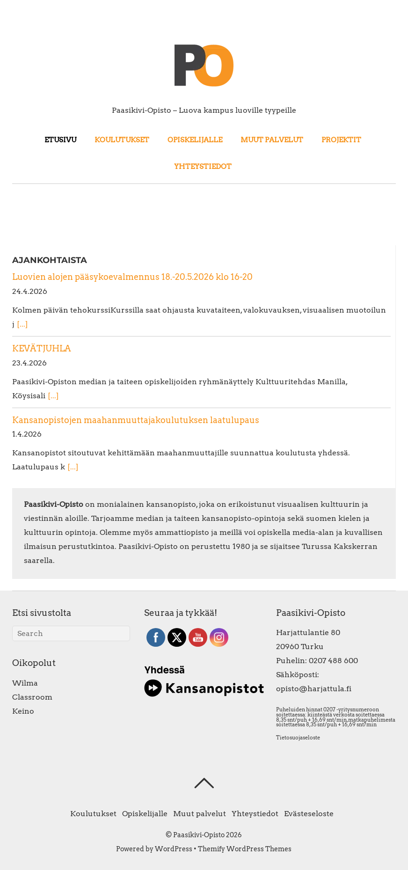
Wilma (25, 683)
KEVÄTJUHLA (41, 348)
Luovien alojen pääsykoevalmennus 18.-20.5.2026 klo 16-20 (132, 277)
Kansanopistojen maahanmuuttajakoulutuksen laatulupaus (135, 420)
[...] (22, 324)
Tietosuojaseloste (298, 737)
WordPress (173, 849)
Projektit (341, 139)
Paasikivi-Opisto (199, 835)
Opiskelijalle (195, 139)
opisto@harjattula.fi (313, 688)
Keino (23, 711)
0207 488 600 (333, 660)
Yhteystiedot (203, 166)
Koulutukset (122, 139)
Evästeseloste (309, 813)
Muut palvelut (271, 139)
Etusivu (60, 139)
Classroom (32, 697)
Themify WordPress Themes (244, 849)
